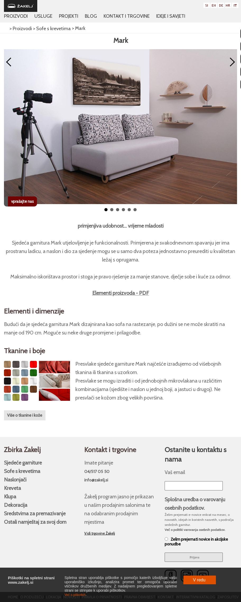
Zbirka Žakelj (22, 449)
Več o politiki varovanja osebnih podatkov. (195, 530)
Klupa (10, 496)
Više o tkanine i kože (24, 415)
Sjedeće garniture (23, 462)
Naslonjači (15, 479)
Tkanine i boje (24, 351)
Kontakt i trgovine (127, 16)
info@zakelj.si (96, 479)
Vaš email (175, 472)
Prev (8, 62)
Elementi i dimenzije (34, 311)
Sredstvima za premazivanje (35, 513)
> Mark (78, 28)
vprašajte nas (22, 201)
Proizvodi (16, 16)
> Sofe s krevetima (51, 28)
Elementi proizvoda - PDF (120, 293)
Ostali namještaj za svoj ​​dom (35, 522)
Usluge (43, 16)
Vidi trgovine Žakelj (99, 533)
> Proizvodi (20, 28)
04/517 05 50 (96, 471)
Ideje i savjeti (170, 16)
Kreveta (12, 488)
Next (232, 62)
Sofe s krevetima (22, 471)
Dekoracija (15, 505)
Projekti (68, 16)
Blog (91, 16)
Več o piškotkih (75, 595)
